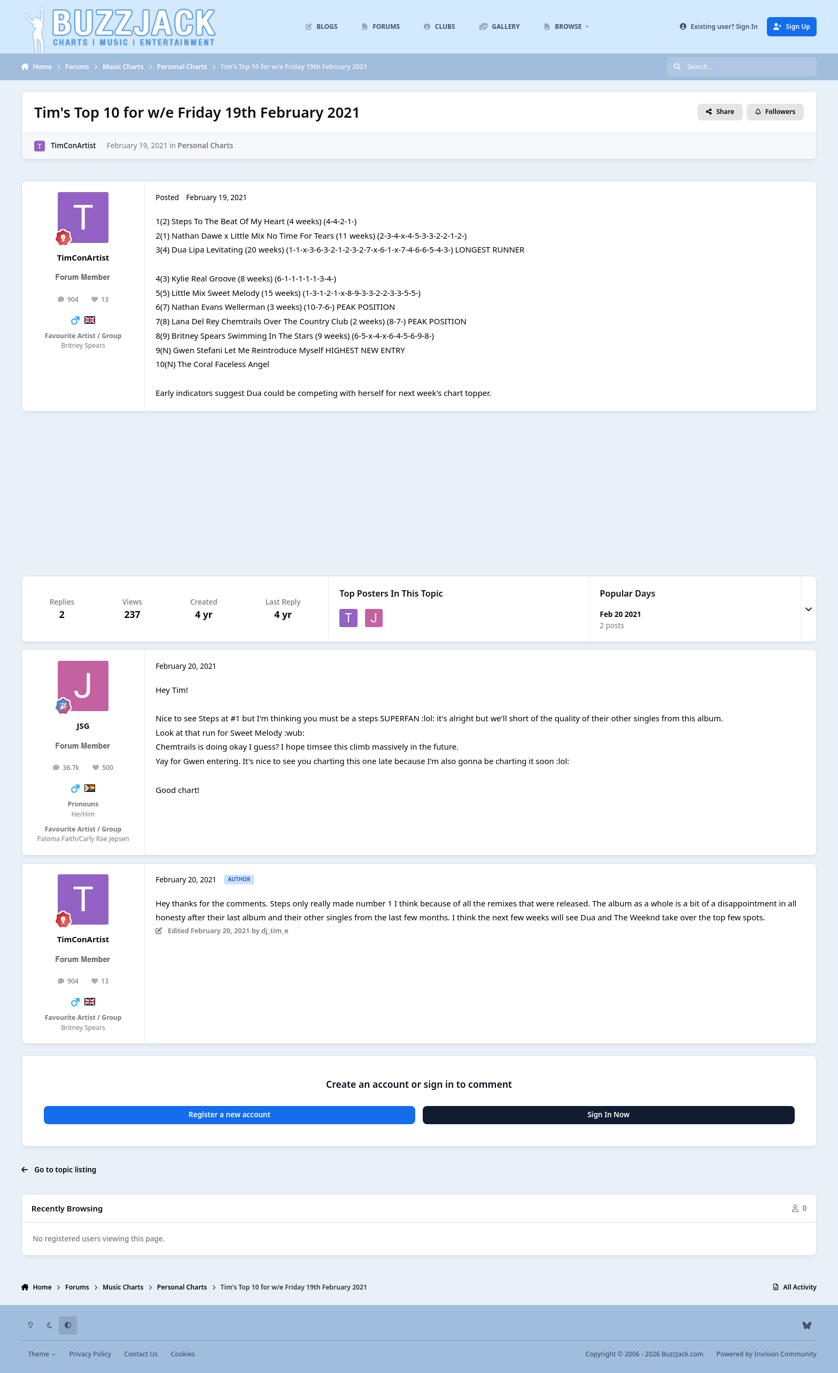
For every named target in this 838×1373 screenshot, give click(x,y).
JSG (83, 725)
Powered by (767, 1354)
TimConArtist (73, 145)
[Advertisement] (419, 493)
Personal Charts (205, 145)
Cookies (182, 1354)
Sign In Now (608, 1114)
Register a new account (229, 1114)
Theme (42, 1354)
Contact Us (141, 1354)
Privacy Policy (90, 1354)
